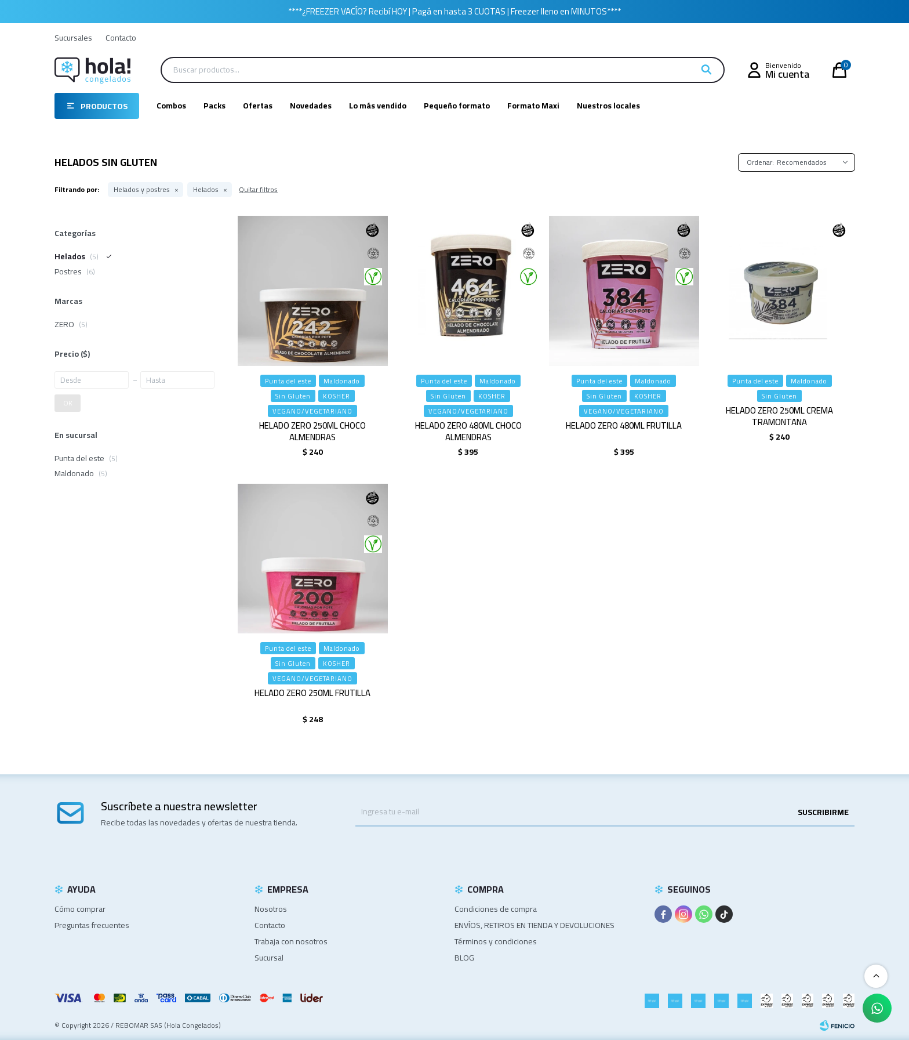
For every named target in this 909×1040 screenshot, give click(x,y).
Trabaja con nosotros (291, 941)
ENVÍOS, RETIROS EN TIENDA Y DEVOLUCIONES (534, 925)
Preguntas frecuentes (91, 925)
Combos (171, 105)
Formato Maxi (533, 105)
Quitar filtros (258, 189)
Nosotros (270, 908)
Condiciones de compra (495, 908)
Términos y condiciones (495, 941)
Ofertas (257, 105)
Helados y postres (142, 189)
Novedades (311, 105)
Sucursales (73, 37)
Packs (214, 105)
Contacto (121, 37)
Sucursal (268, 957)
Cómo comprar (80, 908)
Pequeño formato (457, 105)
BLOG (464, 957)
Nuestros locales (608, 105)
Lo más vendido (377, 105)
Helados (206, 189)
